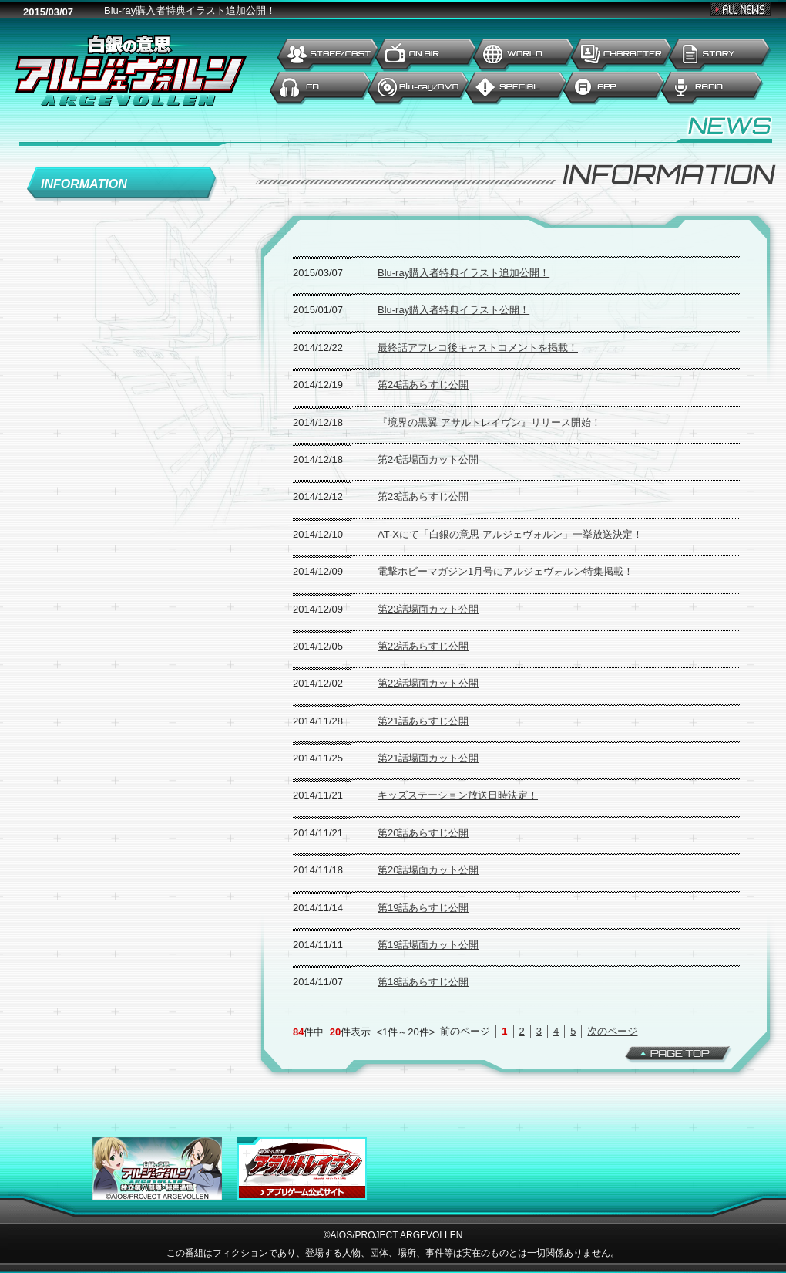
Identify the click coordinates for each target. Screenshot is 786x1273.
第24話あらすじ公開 (423, 384)
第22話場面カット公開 (428, 683)
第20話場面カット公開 (428, 870)
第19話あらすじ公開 (423, 907)
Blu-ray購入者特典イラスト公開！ (453, 310)
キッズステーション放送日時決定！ (458, 795)
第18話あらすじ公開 (423, 982)
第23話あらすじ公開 (423, 496)
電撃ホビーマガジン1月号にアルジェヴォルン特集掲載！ (505, 571)
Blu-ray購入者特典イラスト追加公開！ (463, 273)
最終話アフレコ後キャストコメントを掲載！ (478, 347)
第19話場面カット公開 (428, 945)
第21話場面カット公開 (428, 758)
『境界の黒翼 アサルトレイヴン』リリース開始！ (489, 422)
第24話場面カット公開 (428, 459)
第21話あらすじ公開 (423, 721)
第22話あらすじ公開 (423, 646)
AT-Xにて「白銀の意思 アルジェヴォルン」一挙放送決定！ (510, 534)
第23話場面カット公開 (428, 609)
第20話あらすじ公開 (423, 833)
